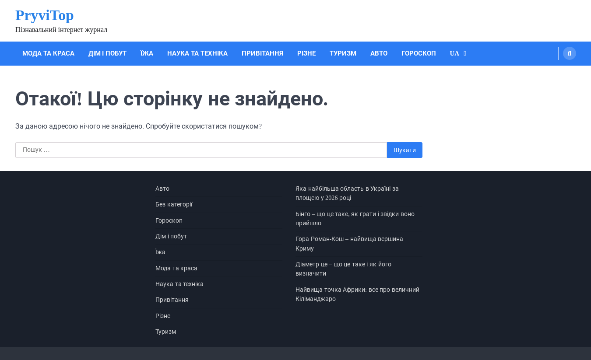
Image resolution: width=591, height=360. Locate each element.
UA (455, 53)
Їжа (147, 53)
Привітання (262, 53)
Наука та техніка (197, 53)
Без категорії (173, 204)
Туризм (343, 53)
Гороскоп (418, 53)
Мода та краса (48, 53)
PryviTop (44, 15)
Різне (306, 53)
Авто (378, 53)
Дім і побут (107, 53)
